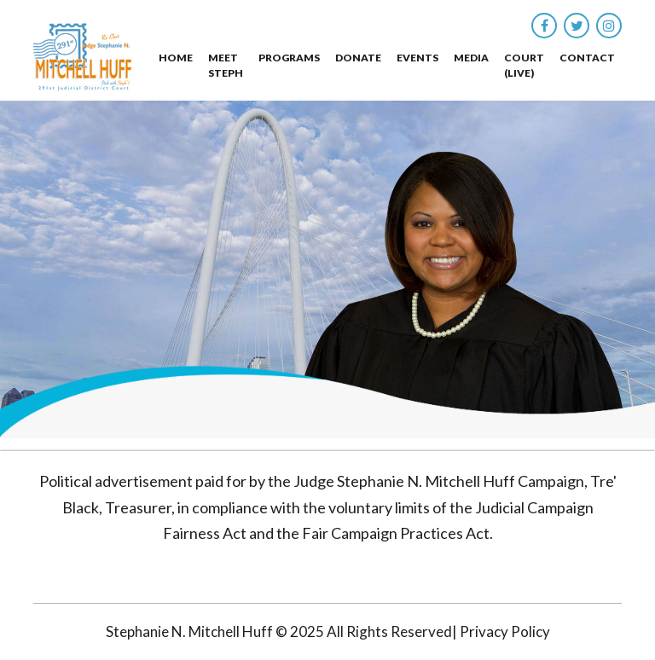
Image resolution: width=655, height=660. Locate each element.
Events (417, 57)
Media (471, 57)
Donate (358, 57)
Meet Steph (225, 65)
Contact (587, 57)
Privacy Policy (505, 631)
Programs (289, 57)
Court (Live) (524, 65)
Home (176, 57)
